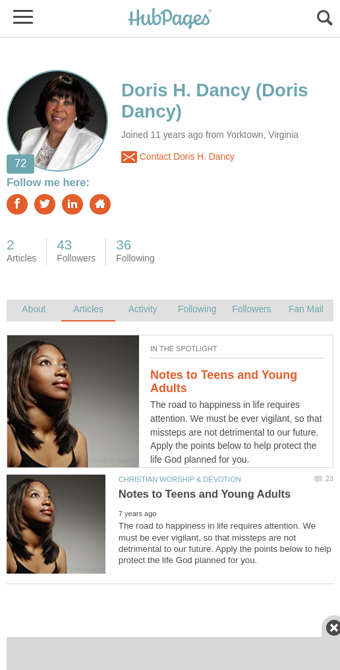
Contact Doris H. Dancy (178, 157)
